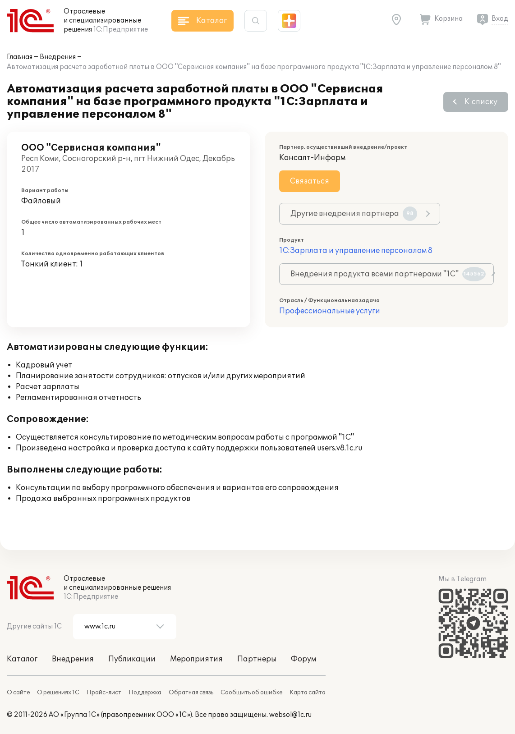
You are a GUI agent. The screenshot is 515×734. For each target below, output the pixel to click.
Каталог (22, 659)
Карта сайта (308, 692)
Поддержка (145, 692)
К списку (480, 101)
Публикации (132, 659)
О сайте (18, 692)
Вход (500, 19)
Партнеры (256, 659)
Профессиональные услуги (329, 311)
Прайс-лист (104, 692)
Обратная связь (191, 692)
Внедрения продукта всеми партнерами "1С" (388, 274)
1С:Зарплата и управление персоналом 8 (355, 250)
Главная (19, 57)
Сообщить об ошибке (251, 692)
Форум (303, 659)
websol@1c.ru (290, 715)
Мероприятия (196, 659)
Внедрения (58, 57)
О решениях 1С (58, 692)
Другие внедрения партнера (353, 213)
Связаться (309, 181)
